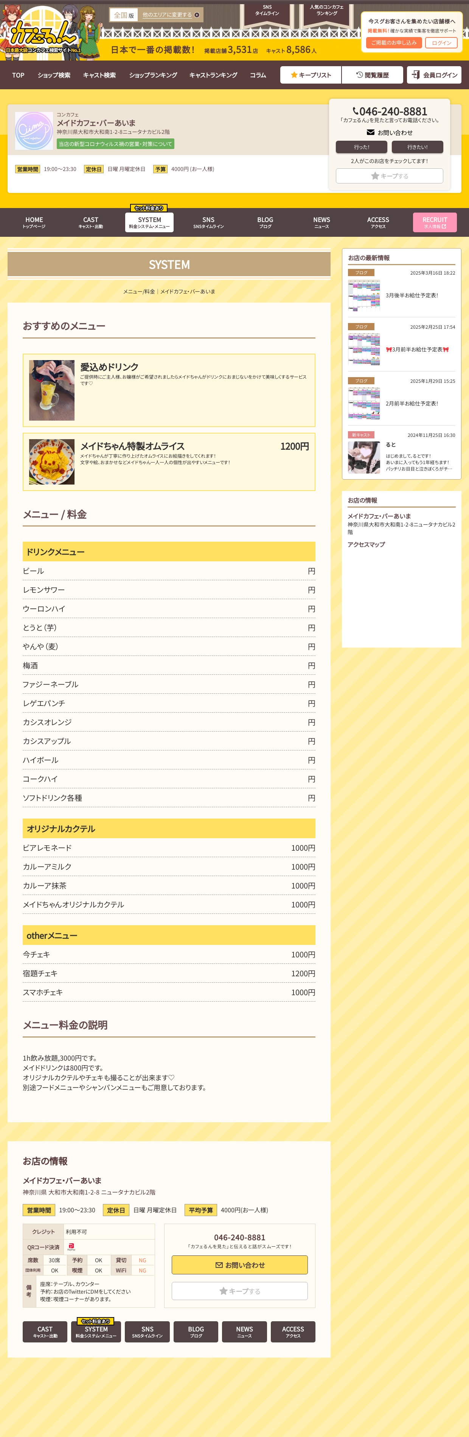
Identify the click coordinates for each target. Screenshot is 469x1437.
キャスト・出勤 (90, 222)
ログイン (441, 43)
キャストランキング (213, 74)
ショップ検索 (53, 74)
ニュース (321, 222)
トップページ (34, 222)
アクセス (378, 222)
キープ (394, 175)
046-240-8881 (393, 111)
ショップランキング (153, 74)
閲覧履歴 (377, 74)
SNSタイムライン (208, 222)
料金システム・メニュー (149, 222)
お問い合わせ (395, 132)
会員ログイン (440, 74)
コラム (258, 74)
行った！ (362, 147)
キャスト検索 (99, 74)
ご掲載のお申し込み (394, 42)
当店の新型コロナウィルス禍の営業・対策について (115, 143)
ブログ (265, 222)
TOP (18, 74)
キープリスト (315, 74)
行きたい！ (417, 147)
